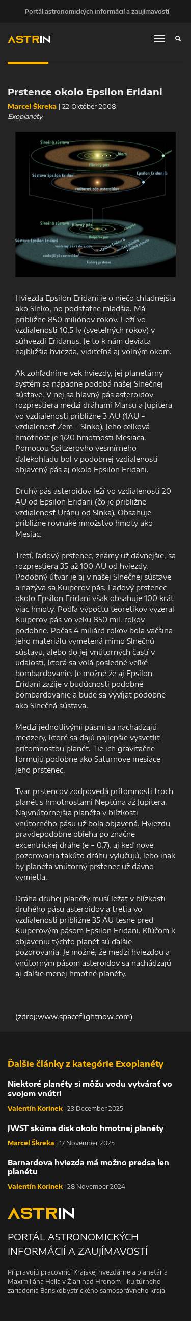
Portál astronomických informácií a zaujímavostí (97, 11)
